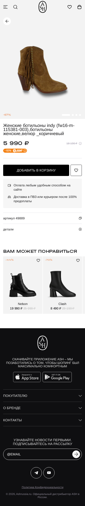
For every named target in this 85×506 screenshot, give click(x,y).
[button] (66, 115)
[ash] (43, 7)
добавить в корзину (36, 170)
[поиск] (15, 7)
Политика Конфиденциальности (42, 487)
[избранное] (69, 7)
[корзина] (79, 7)
